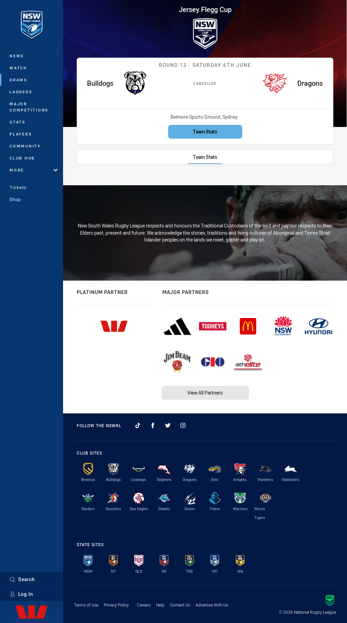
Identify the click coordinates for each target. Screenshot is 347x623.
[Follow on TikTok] (137, 425)
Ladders (21, 91)
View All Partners (205, 392)
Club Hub (22, 158)
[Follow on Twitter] (168, 425)
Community (25, 146)
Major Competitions (29, 107)
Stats (18, 122)
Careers (144, 605)
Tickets (18, 187)
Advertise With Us (212, 605)
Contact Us (180, 605)
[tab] (205, 157)
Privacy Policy (116, 605)
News (17, 55)
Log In (21, 594)
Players (21, 134)
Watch (18, 67)
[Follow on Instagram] (183, 425)
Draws (18, 79)
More (34, 170)
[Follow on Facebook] (153, 425)
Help (160, 605)
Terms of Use (86, 605)
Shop (15, 199)
